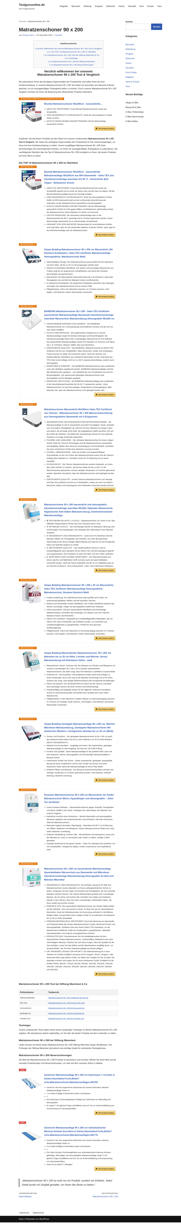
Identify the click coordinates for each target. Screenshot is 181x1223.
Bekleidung (130, 49)
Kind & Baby (131, 73)
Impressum (24, 1213)
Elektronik (110, 6)
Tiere (159, 6)
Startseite (22, 21)
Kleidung (87, 6)
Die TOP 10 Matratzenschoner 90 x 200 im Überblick (71, 52)
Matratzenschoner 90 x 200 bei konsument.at (66, 1009)
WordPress (44, 1220)
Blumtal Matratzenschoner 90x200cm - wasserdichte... (73, 104)
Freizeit (150, 6)
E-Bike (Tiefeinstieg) (135, 112)
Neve (21, 1220)
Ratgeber (63, 6)
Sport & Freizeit (132, 82)
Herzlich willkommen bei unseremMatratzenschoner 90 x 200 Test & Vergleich (68, 49)
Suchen (156, 27)
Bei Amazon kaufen (106, 129)
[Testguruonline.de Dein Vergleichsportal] (32, 6)
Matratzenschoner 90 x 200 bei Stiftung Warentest (71, 62)
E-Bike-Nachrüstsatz (135, 117)
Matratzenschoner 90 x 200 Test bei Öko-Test (66, 1003)
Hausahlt (132, 6)
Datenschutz (38, 1213)
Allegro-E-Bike (132, 103)
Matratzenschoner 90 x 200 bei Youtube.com (66, 1019)
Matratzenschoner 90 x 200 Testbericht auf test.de (68, 998)
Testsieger (71, 58)
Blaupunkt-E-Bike (133, 107)
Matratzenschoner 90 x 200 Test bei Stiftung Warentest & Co (71, 55)
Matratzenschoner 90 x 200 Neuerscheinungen (71, 65)
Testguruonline (28, 35)
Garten (121, 6)
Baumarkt (75, 6)
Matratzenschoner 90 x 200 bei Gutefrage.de (66, 1014)
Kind (142, 6)
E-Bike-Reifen (132, 121)
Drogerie (98, 6)
